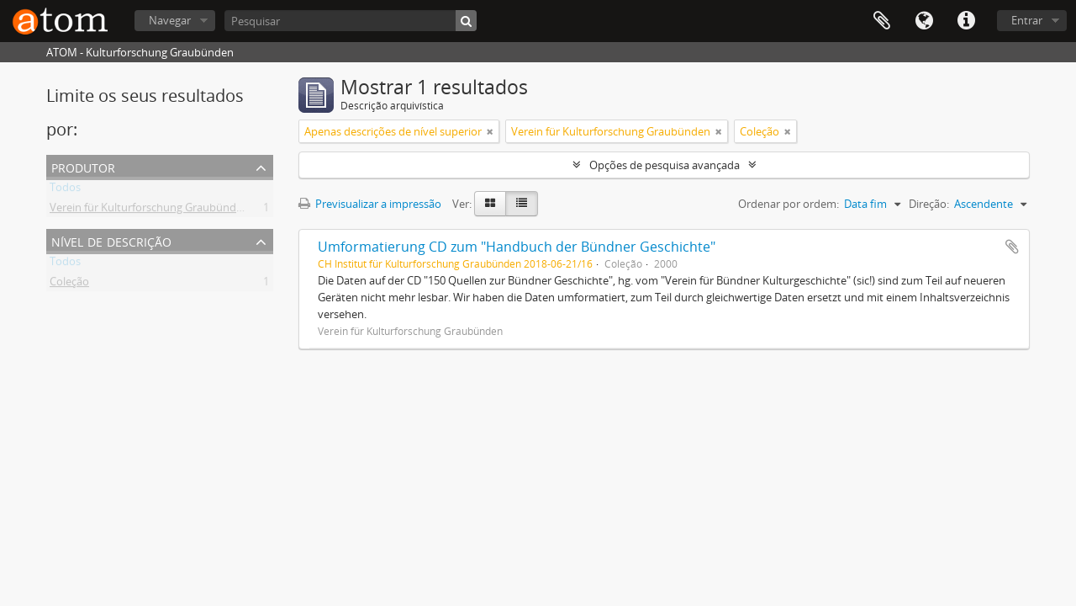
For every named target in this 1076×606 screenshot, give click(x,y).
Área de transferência (882, 21)
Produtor (83, 166)
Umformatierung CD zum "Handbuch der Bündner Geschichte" (516, 246)
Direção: (929, 203)
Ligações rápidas (966, 21)
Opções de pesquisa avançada (664, 165)
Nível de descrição (111, 240)
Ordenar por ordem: (788, 203)
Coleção (69, 284)
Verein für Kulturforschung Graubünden (149, 210)
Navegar (170, 20)
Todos (65, 190)
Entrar (1026, 20)
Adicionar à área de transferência (1012, 246)
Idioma (924, 21)
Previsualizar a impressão (369, 203)
